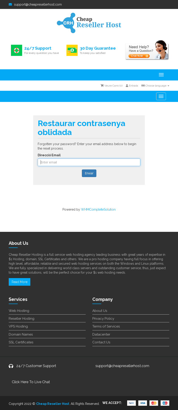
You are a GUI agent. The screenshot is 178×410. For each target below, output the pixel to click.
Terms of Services (106, 326)
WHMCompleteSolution (98, 209)
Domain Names (21, 334)
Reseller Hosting (21, 319)
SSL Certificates (21, 342)
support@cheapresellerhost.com (35, 4)
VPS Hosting (18, 326)
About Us (99, 311)
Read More (19, 282)
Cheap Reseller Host (52, 404)
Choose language (155, 85)
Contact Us (101, 342)
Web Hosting (19, 311)
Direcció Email (49, 155)
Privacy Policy (103, 319)
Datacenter (101, 334)
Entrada (132, 85)
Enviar (89, 173)
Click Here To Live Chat (31, 382)
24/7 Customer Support (36, 366)
